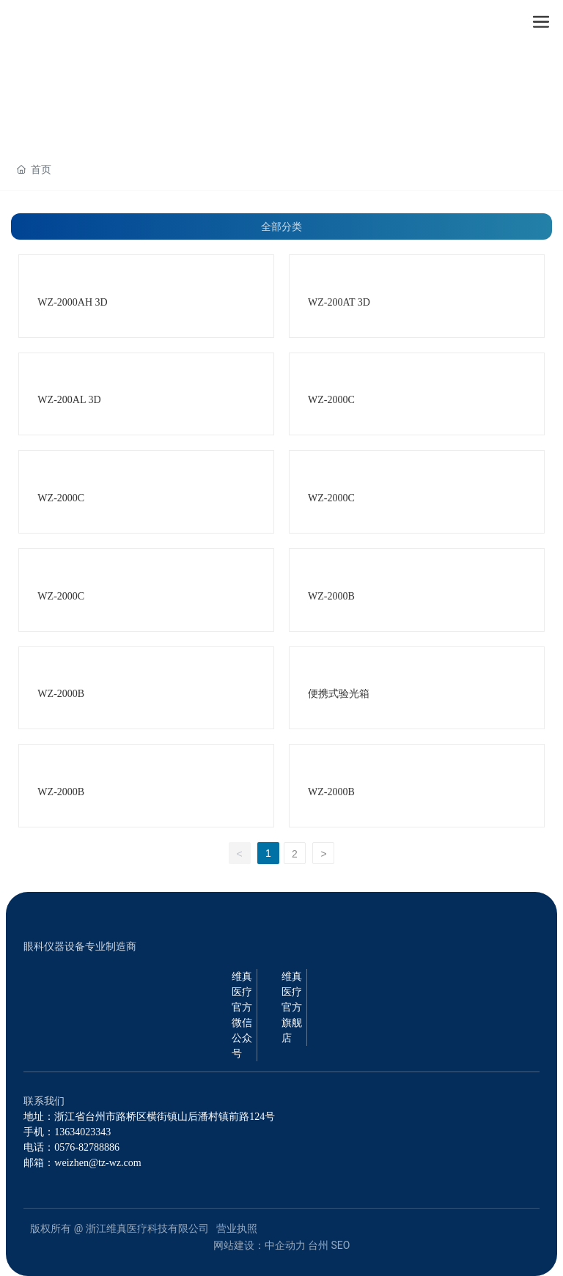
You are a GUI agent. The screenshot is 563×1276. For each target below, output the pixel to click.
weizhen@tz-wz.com (97, 1162)
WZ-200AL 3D (68, 399)
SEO (340, 1245)
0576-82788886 (86, 1147)
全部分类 (281, 226)
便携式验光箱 (338, 693)
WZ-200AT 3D (339, 302)
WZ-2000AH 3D (72, 302)
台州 (318, 1245)
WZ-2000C (331, 399)
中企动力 (285, 1245)
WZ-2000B (331, 596)
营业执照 (236, 1228)
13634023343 (82, 1131)
